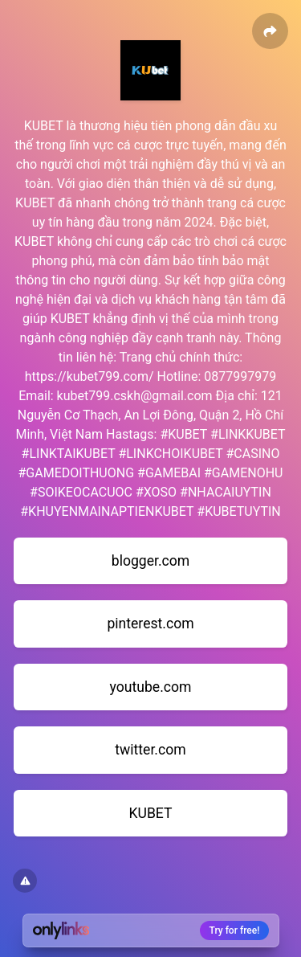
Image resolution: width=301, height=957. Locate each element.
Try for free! (234, 930)
